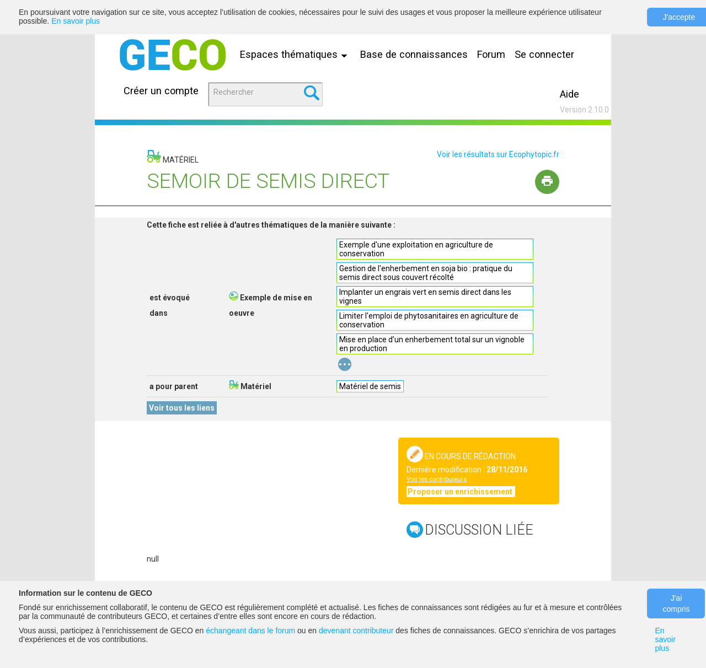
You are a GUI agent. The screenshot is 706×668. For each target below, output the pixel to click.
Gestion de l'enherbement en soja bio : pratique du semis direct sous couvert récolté (425, 273)
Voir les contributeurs (437, 479)
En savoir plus (75, 21)
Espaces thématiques (296, 54)
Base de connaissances (414, 54)
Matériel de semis (370, 386)
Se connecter (544, 54)
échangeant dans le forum (250, 630)
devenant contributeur (356, 630)
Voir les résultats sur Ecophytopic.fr (498, 154)
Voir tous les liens (182, 407)
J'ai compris (675, 603)
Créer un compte (161, 90)
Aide (569, 94)
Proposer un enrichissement (461, 491)
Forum (491, 54)
